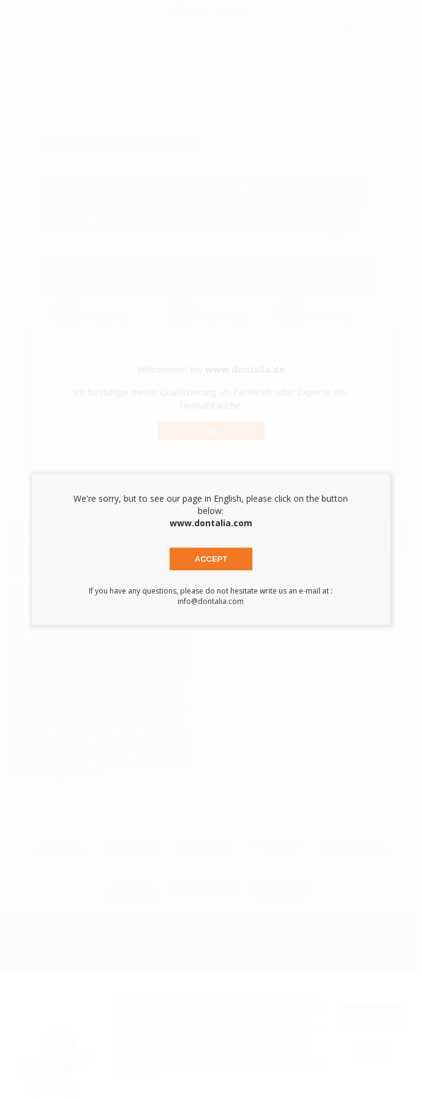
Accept (211, 559)
